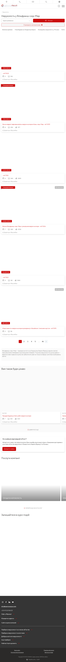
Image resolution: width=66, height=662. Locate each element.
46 (43, 341)
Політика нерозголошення (17, 652)
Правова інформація (49, 650)
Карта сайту (17, 650)
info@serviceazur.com (8, 606)
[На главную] (9, 6)
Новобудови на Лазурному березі (25, 29)
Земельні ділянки (7, 29)
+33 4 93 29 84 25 (7, 610)
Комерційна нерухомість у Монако (48, 29)
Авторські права (49, 652)
